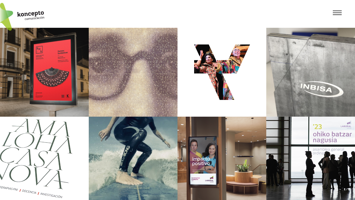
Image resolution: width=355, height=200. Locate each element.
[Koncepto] (22, 16)
